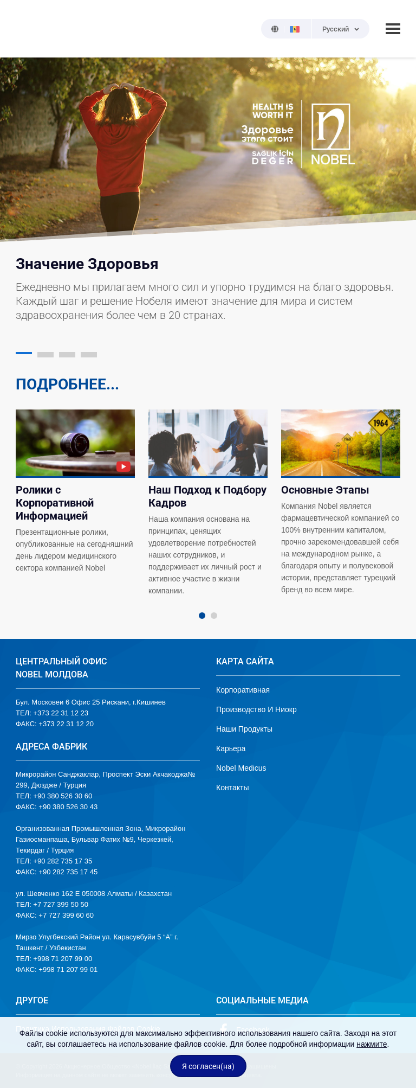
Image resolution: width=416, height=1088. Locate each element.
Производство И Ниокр (256, 709)
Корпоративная (243, 690)
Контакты (232, 787)
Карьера (230, 748)
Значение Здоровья (87, 264)
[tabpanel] (75, 491)
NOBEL (30, 28)
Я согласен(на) (208, 1066)
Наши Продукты (244, 729)
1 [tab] (202, 615)
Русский (335, 29)
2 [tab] (214, 615)
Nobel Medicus (241, 768)
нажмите (371, 1044)
